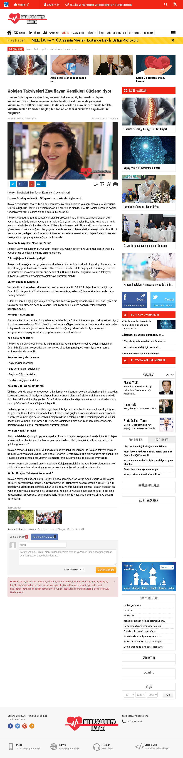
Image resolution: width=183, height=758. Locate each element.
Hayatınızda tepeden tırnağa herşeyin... (143, 621)
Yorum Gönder (19, 532)
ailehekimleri (57, 44)
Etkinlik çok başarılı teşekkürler (139, 626)
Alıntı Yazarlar (148, 495)
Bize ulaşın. (107, 748)
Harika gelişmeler (133, 600)
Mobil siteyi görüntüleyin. (29, 748)
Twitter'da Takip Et (163, 300)
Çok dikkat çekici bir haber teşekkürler (143, 642)
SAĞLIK (65, 33)
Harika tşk (129, 610)
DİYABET (92, 33)
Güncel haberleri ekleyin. (157, 748)
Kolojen (32, 524)
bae (28, 44)
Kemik (70, 524)
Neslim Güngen (58, 524)
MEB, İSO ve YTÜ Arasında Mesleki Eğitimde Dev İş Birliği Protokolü (101, 4)
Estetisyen (43, 524)
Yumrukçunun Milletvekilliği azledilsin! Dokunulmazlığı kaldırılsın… (137, 385)
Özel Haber (162, 435)
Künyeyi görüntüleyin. (70, 748)
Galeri (22, 33)
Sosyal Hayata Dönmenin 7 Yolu (140, 404)
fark (36, 44)
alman (70, 44)
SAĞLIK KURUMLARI (116, 33)
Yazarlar (53, 33)
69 (142, 290)
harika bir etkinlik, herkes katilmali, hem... (144, 616)
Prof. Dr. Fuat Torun (135, 415)
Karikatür (148, 653)
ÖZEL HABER (135, 33)
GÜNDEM (148, 33)
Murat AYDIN (131, 377)
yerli (44, 44)
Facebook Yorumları (44, 532)
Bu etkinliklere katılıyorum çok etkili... (142, 631)
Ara (168, 690)
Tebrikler (128, 605)
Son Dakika (135, 435)
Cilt (83, 524)
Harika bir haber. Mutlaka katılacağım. (143, 636)
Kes (78, 524)
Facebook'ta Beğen (134, 300)
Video (37, 33)
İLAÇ (101, 33)
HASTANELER (78, 33)
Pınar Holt (130, 399)
